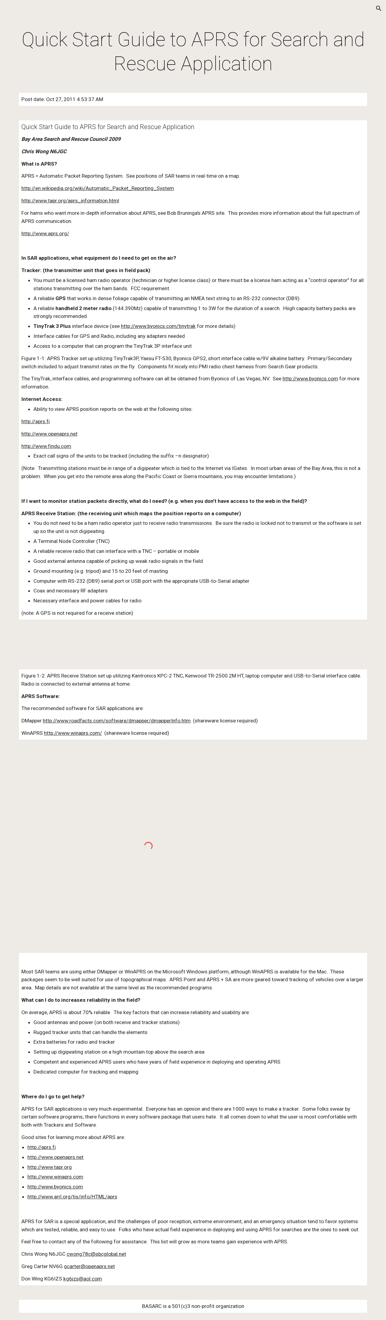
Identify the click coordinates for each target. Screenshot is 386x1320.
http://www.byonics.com (310, 379)
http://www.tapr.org (49, 1167)
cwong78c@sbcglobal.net (96, 1254)
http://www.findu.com (46, 446)
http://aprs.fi (35, 421)
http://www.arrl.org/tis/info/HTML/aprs (72, 1197)
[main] (193, 51)
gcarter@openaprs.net (89, 1266)
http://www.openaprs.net (49, 434)
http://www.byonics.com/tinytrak (158, 326)
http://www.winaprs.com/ (73, 733)
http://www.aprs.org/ (45, 233)
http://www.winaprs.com (55, 1177)
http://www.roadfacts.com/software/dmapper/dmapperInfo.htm (117, 721)
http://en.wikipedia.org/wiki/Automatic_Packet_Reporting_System (97, 188)
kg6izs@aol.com (82, 1279)
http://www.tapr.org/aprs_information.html (70, 201)
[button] (379, 8)
